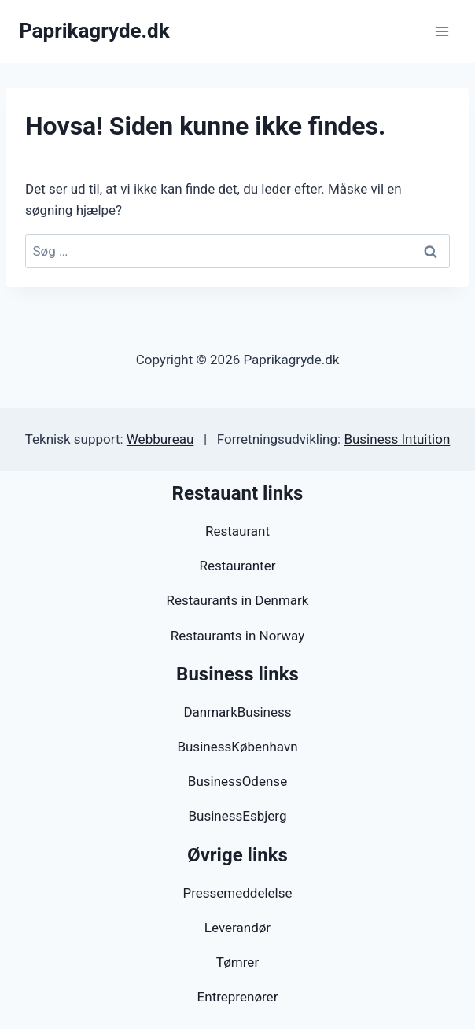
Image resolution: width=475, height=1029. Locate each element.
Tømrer (237, 962)
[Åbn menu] (441, 31)
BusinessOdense (237, 781)
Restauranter (238, 566)
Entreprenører (237, 997)
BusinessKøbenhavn (237, 746)
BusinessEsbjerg (237, 816)
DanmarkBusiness (237, 712)
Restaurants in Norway (237, 636)
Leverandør (237, 927)
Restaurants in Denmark (238, 600)
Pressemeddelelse (237, 893)
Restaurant (237, 531)
